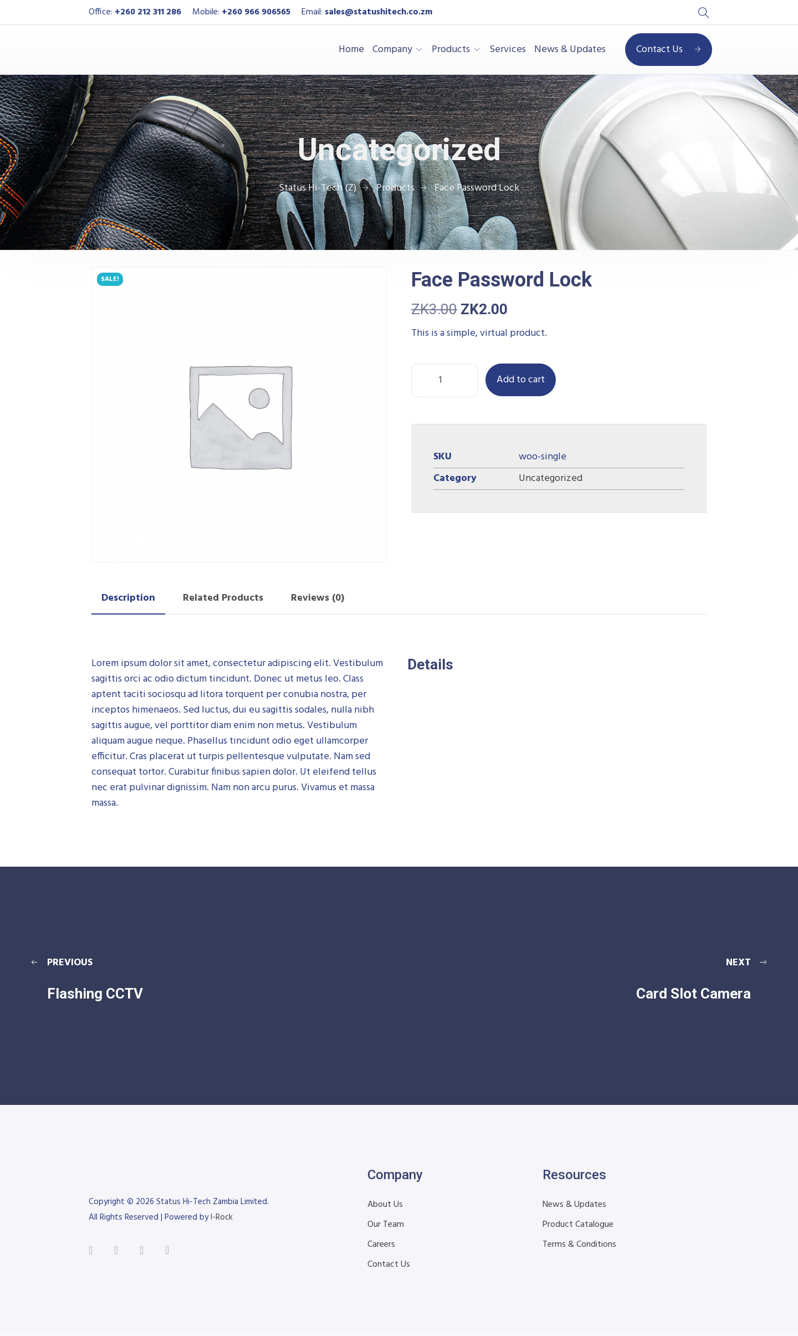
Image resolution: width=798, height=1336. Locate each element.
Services (507, 50)
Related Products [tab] (223, 598)
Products (451, 50)
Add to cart (521, 380)
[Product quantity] (444, 380)
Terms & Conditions (579, 1244)
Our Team (385, 1224)
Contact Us (668, 50)
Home (351, 50)
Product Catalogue (578, 1224)
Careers (381, 1244)
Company (392, 50)
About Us (385, 1204)
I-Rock (222, 1217)
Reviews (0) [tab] (317, 598)
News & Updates (570, 50)
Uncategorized (550, 478)
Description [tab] (128, 598)
